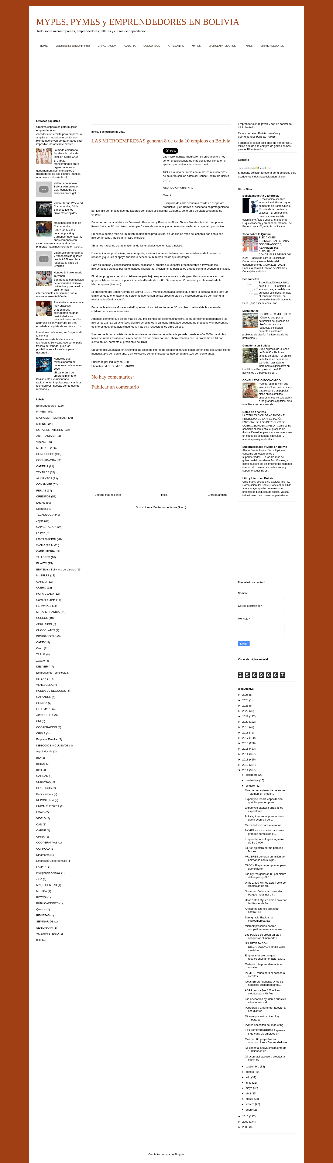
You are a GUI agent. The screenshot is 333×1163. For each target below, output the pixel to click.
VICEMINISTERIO (47, 933)
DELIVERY (43, 666)
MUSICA (41, 891)
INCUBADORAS (46, 636)
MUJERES (42, 448)
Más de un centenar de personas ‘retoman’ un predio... (265, 792)
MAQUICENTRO (46, 885)
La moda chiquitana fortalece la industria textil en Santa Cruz (66, 153)
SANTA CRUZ (45, 545)
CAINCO (41, 581)
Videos (40, 442)
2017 (245, 737)
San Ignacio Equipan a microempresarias (259, 919)
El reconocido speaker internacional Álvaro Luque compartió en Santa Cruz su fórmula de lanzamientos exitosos (275, 206)
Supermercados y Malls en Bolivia (265, 446)
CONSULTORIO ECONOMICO (262, 380)
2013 (245, 759)
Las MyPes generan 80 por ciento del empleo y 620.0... (265, 875)
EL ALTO (41, 563)
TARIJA (41, 654)
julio (248, 1077)
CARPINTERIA (45, 551)
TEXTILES (42, 472)
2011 (245, 770)
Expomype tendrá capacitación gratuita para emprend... (264, 800)
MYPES (196, 45)
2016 (245, 743)
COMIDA (41, 703)
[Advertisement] (163, 85)
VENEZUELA (44, 684)
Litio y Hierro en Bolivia (258, 478)
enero (249, 1109)
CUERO (41, 587)
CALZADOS (43, 696)
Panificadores (44, 794)
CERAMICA (43, 781)
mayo (249, 1088)
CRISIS (40, 733)
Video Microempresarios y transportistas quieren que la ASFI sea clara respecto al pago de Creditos (68, 259)
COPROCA (43, 848)
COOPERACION (46, 727)
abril (248, 1093)
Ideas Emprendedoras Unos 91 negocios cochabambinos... (264, 983)
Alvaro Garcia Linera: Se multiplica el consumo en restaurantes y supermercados (264, 454)
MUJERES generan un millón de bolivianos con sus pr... (265, 858)
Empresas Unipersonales (51, 860)
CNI (38, 721)
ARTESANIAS (176, 45)
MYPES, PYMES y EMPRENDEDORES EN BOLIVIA (138, 22)
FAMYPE (42, 867)
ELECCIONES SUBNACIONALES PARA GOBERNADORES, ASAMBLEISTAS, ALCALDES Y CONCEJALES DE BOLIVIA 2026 (267, 247)
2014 (245, 754)
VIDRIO (41, 818)
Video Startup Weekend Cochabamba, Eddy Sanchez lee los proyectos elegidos (68, 208)
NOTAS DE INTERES (49, 429)
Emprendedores (46, 405)
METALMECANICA (48, 612)
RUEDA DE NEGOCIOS (51, 690)
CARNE (41, 830)
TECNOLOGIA (45, 514)
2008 (245, 1127)
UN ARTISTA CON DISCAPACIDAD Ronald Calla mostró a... (265, 947)
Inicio (164, 494)
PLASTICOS (44, 788)
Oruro (39, 648)
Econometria (251, 279)
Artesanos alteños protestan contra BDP (262, 910)
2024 (245, 700)
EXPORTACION (46, 539)
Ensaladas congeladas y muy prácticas (69, 304)
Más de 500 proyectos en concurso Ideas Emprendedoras (266, 1041)
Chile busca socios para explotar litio (264, 481)
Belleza (40, 763)
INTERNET (43, 678)
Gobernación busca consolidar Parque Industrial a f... (263, 893)
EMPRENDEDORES (272, 45)
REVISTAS (43, 915)
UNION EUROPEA (47, 806)
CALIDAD (42, 775)
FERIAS (41, 490)
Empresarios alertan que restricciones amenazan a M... (265, 957)
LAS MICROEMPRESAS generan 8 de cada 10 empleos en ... (265, 1032)
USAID (40, 812)
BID (38, 757)
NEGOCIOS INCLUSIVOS (52, 745)
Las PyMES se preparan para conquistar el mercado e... (263, 936)
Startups (41, 508)
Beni (39, 769)
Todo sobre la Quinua (257, 234)
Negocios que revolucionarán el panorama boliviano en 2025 (68, 363)
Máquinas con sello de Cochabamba (67, 224)
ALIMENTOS (44, 478)
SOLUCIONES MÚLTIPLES (275, 314)
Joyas (40, 520)
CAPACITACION (107, 45)
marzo (250, 1098)
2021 (245, 716)
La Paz (40, 533)
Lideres (40, 502)
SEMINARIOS (45, 921)
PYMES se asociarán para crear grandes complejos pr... (264, 832)
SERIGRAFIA (44, 927)
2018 (245, 732)
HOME (44, 45)
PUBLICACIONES (47, 903)
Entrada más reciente (108, 494)
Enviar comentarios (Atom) (169, 507)
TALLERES (43, 557)
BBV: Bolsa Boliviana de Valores (56, 569)
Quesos (41, 909)
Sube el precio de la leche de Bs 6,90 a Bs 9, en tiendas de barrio (274, 352)
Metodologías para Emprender (73, 45)
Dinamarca (43, 854)
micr (39, 939)
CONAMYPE (44, 484)
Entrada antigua (217, 494)
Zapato (40, 660)
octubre (250, 785)
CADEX (41, 642)
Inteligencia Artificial (48, 872)
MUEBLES (42, 575)
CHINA (40, 836)
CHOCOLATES (45, 630)
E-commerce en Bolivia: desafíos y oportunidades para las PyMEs (259, 135)
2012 (245, 764)
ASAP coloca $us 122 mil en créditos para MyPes (262, 992)
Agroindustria (44, 751)
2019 (245, 727)
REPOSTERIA (45, 800)
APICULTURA (45, 715)
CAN (39, 824)
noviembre (252, 780)
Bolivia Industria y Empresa (261, 195)
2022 (245, 710)
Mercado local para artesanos (263, 825)
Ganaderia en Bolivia (256, 345)
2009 (245, 1121)
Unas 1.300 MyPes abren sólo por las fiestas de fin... (266, 884)
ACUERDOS (44, 624)
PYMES (248, 45)
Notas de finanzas (254, 412)
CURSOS (42, 618)
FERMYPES (44, 605)
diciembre (252, 774)
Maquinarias (251, 310)
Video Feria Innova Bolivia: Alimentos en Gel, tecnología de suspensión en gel (66, 188)
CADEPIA (130, 45)
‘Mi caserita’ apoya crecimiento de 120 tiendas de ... (265, 1049)
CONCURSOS (152, 45)
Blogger (179, 1154)
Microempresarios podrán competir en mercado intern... (264, 927)
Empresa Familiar (47, 739)
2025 (245, 694)
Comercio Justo (45, 599)
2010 (245, 1116)
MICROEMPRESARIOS (222, 45)
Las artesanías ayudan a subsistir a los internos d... (265, 1000)
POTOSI (41, 897)
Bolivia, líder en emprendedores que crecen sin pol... (264, 818)
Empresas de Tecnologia (51, 672)
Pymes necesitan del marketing (264, 1024)
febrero (250, 1104)
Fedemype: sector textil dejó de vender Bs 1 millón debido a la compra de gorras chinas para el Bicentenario (265, 146)
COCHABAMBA (46, 460)
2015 (245, 748)
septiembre (253, 1066)
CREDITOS (43, 496)
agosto (250, 1071)
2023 (245, 705)
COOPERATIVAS (47, 842)
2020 (245, 721)
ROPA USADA (45, 593)
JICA (39, 879)
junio (249, 1082)
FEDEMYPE (44, 709)
